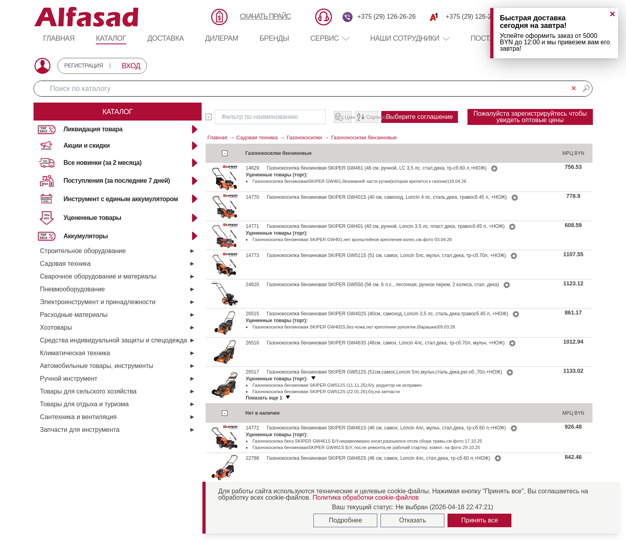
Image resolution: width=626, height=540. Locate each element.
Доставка (165, 38)
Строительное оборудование (83, 250)
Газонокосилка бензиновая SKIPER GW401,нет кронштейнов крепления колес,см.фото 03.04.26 (352, 253)
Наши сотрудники (404, 38)
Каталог (111, 38)
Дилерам (221, 38)
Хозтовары (56, 327)
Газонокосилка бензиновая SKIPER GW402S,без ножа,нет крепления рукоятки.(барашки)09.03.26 (354, 341)
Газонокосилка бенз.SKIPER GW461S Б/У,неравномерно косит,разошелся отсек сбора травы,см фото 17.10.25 (367, 455)
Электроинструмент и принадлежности (97, 302)
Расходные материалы (74, 314)
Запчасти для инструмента (79, 429)
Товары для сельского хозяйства (88, 391)
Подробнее (345, 520)
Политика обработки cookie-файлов (366, 497)
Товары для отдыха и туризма (84, 404)
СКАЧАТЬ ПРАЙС (265, 16)
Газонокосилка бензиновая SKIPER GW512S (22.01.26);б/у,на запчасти (326, 406)
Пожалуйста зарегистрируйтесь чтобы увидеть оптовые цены (529, 124)
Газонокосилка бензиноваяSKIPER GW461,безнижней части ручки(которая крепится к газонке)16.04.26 (360, 195)
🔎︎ (586, 88)
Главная (59, 38)
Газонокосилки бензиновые (364, 151)
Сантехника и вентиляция (78, 416)
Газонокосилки (304, 151)
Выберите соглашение (378, 133)
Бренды (274, 38)
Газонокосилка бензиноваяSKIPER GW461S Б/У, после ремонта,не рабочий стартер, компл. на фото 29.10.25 (366, 461)
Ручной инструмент (68, 378)
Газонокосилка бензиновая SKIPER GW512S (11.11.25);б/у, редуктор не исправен (337, 399)
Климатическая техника (75, 353)
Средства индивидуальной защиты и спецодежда (113, 340)
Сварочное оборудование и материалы (98, 276)
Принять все (479, 520)
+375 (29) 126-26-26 (386, 17)
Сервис (329, 38)
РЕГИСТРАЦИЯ (89, 65)
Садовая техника (65, 263)
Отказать (412, 520)
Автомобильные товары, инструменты (96, 365)
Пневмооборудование (72, 289)
